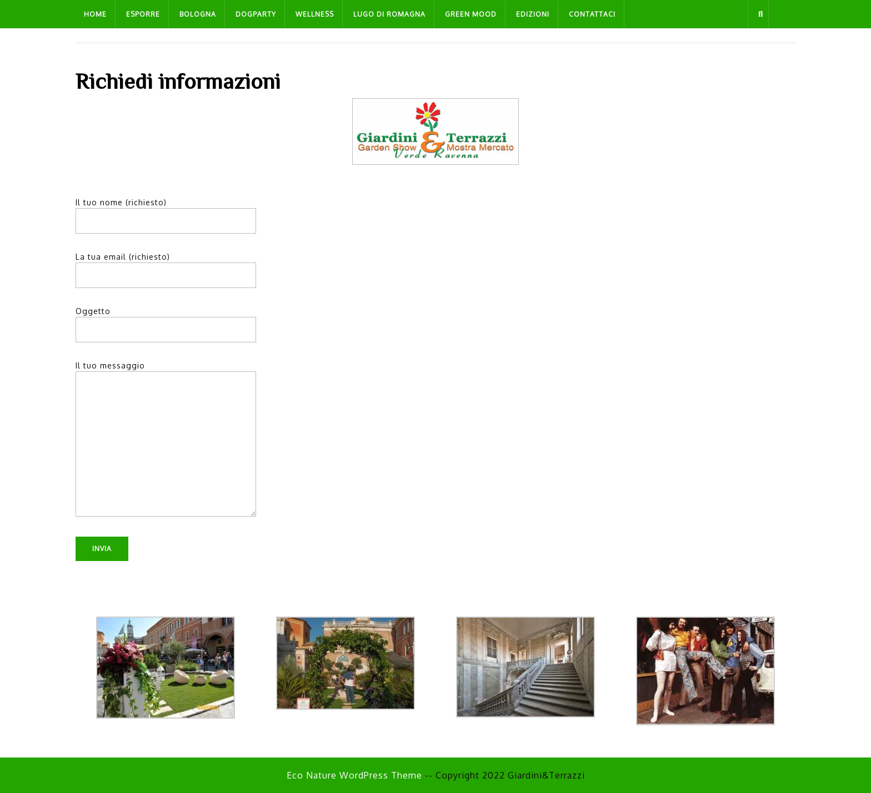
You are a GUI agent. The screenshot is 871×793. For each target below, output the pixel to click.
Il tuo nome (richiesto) (166, 212)
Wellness (315, 14)
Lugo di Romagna (389, 14)
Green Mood (471, 14)
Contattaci (592, 14)
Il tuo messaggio (166, 444)
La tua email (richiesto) (166, 266)
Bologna (197, 14)
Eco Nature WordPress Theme (354, 775)
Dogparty (256, 14)
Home (95, 14)
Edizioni (532, 14)
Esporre (143, 14)
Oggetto (166, 320)
